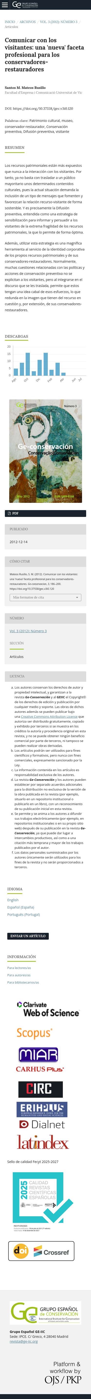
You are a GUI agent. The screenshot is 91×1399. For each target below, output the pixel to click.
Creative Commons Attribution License (49, 716)
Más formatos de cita (28, 597)
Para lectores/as (19, 968)
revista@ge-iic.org (24, 1341)
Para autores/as (19, 975)
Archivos (28, 22)
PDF (14, 513)
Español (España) (20, 907)
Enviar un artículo (28, 936)
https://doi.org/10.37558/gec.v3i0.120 (43, 108)
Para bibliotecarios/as (23, 982)
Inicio (10, 22)
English (12, 900)
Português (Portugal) (23, 914)
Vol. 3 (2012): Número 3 (58, 22)
